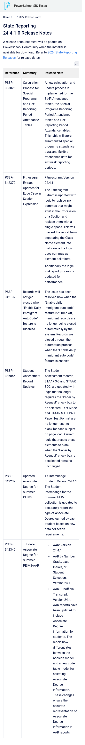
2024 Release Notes (30, 17)
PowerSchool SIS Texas (30, 6)
